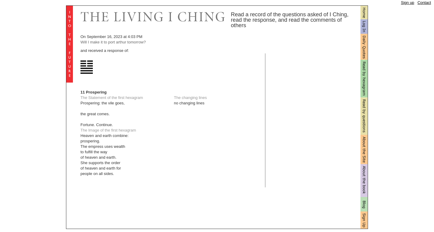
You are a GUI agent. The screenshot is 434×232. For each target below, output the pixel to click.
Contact (424, 2)
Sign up (407, 2)
